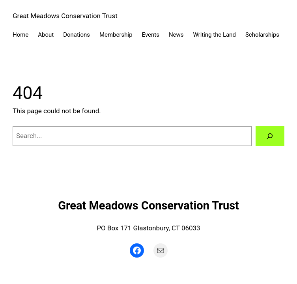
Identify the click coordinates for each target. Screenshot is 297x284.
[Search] (270, 136)
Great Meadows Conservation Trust (65, 16)
